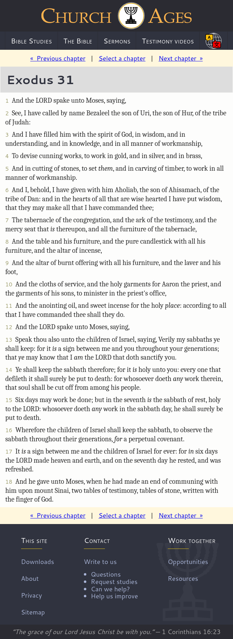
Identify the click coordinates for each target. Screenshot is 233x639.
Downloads (37, 561)
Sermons (117, 41)
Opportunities (188, 561)
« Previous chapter (57, 58)
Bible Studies (31, 41)
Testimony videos (168, 41)
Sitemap (33, 612)
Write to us (111, 578)
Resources (183, 578)
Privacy (31, 595)
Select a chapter (122, 58)
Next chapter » (181, 58)
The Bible (77, 41)
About (30, 578)
